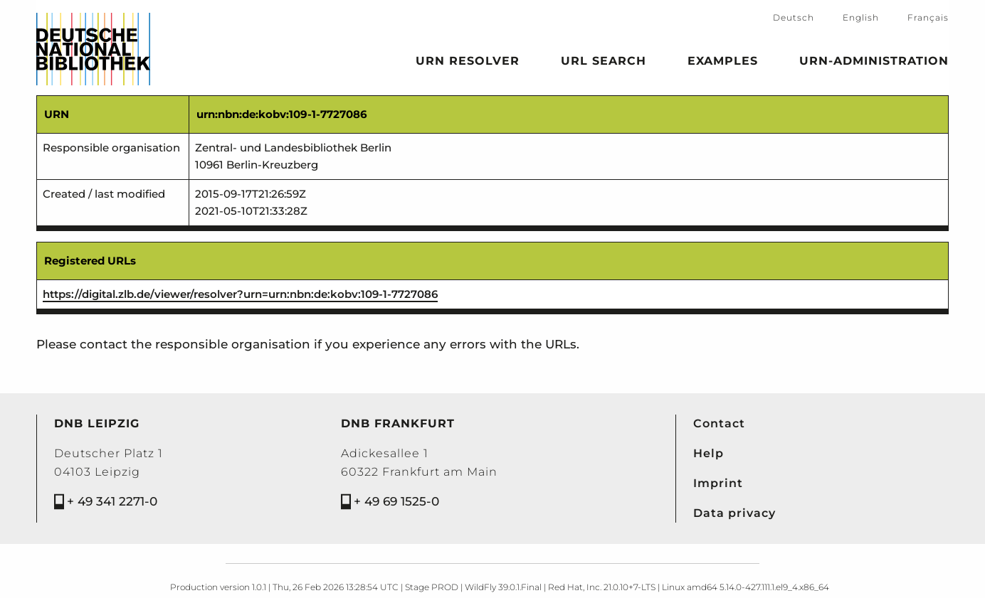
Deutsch (793, 17)
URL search (603, 63)
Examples (723, 63)
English (861, 17)
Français (928, 17)
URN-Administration (874, 63)
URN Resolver (468, 63)
